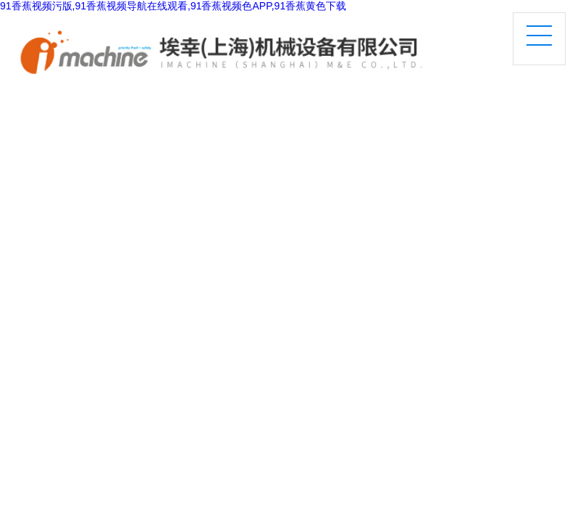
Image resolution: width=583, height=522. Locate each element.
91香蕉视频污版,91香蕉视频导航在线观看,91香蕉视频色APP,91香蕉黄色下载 (173, 6)
